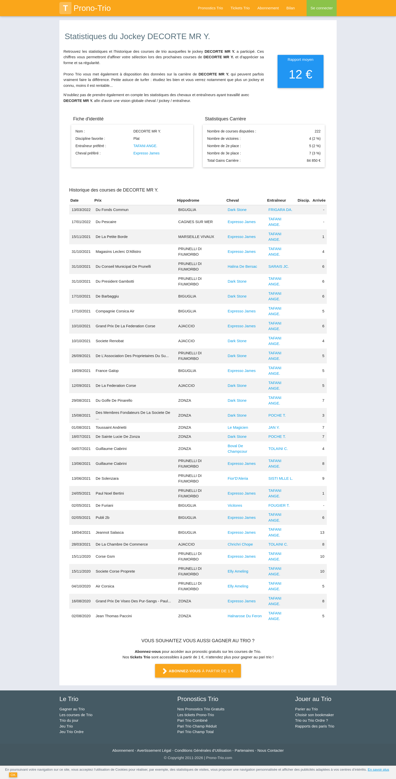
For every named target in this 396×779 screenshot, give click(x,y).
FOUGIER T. (279, 505)
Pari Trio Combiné (192, 720)
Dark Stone (237, 209)
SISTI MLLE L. (280, 478)
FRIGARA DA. (280, 209)
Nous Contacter (270, 750)
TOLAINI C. (278, 448)
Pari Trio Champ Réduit (197, 726)
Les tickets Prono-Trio (195, 715)
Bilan (290, 8)
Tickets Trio (240, 8)
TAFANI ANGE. (145, 146)
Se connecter (321, 8)
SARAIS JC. (278, 266)
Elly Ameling (238, 571)
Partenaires (244, 750)
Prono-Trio (85, 8)
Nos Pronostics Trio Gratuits (201, 709)
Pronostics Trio (210, 8)
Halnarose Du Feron (245, 616)
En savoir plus (378, 769)
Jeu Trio (66, 726)
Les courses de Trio (75, 715)
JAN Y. (274, 427)
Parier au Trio (306, 709)
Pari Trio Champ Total (195, 732)
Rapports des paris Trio (314, 726)
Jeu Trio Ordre (71, 732)
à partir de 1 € (198, 671)
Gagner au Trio (72, 709)
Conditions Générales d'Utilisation (203, 750)
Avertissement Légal (154, 750)
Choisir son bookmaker (314, 715)
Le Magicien (238, 427)
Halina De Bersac (242, 266)
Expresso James (146, 153)
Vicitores (235, 505)
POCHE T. (277, 415)
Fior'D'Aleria (238, 478)
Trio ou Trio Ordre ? (311, 720)
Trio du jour (68, 720)
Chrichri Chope (240, 544)
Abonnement (268, 8)
